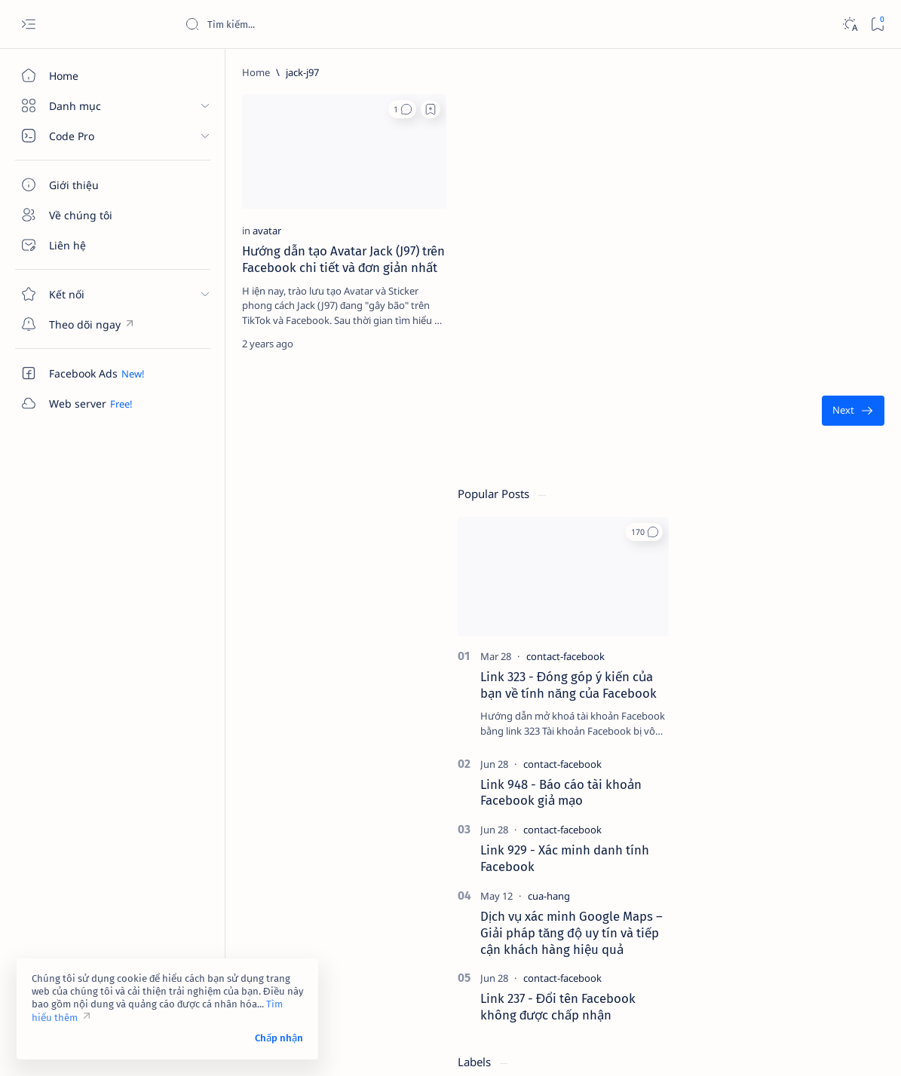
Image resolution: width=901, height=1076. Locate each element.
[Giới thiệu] (86, 185)
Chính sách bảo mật (717, 965)
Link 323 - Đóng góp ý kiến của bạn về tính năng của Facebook (784, 294)
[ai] (833, 785)
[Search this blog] (297, 24)
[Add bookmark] (315, 109)
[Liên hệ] (86, 245)
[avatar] (215, 195)
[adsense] (833, 747)
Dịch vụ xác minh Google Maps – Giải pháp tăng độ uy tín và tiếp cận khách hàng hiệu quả (787, 542)
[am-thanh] (724, 823)
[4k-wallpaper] (724, 747)
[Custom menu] (86, 324)
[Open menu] (28, 24)
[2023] (724, 710)
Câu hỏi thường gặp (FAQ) (732, 979)
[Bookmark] (877, 24)
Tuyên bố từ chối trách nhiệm (739, 951)
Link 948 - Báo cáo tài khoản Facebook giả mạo (776, 401)
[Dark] (849, 24)
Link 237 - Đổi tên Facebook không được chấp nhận (773, 616)
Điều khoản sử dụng (719, 938)
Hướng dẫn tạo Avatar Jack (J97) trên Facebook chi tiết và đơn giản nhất (259, 232)
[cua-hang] (764, 505)
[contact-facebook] (781, 266)
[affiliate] (724, 785)
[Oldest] (612, 391)
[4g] (833, 710)
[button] (287, 109)
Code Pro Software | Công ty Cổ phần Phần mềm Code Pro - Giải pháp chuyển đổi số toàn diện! (439, 1046)
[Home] (86, 75)
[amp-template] (833, 823)
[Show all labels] (705, 858)
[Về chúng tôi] (86, 215)
